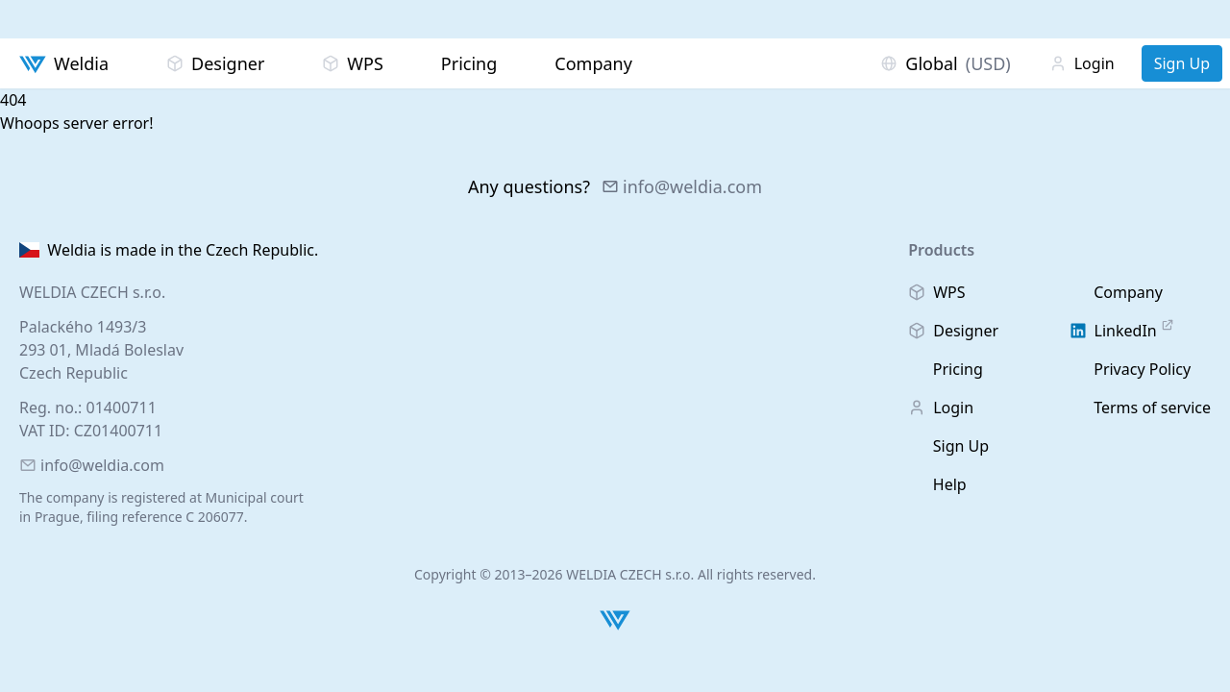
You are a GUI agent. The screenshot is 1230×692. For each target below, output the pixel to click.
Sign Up (1182, 63)
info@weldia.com (682, 186)
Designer (215, 63)
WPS (352, 63)
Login (1082, 63)
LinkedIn (1122, 330)
